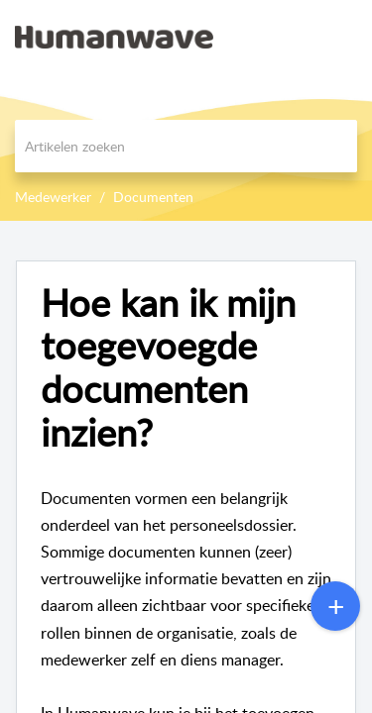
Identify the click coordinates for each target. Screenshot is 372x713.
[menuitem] (305, 36)
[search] (186, 146)
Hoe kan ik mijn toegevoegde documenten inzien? (168, 368)
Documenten (153, 196)
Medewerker (53, 196)
